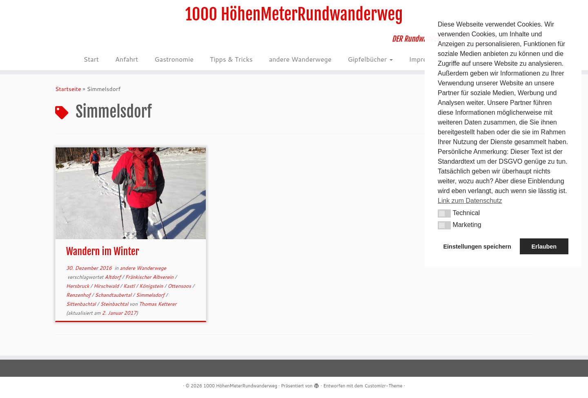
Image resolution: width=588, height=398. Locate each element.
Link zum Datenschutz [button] (470, 200)
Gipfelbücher (370, 59)
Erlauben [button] (544, 246)
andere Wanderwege (300, 59)
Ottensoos (179, 285)
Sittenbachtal (81, 303)
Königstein (152, 285)
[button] (444, 213)
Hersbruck (78, 285)
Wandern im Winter (102, 251)
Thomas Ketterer (157, 303)
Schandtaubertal (114, 294)
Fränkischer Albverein (150, 276)
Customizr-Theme (383, 385)
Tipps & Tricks (231, 59)
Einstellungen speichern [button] (477, 246)
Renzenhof (79, 294)
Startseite (68, 89)
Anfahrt (126, 59)
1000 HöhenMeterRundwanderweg (294, 14)
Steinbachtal (114, 303)
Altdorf (113, 276)
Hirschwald (107, 285)
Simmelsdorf (151, 294)
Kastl (129, 285)
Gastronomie (173, 59)
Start (91, 59)
